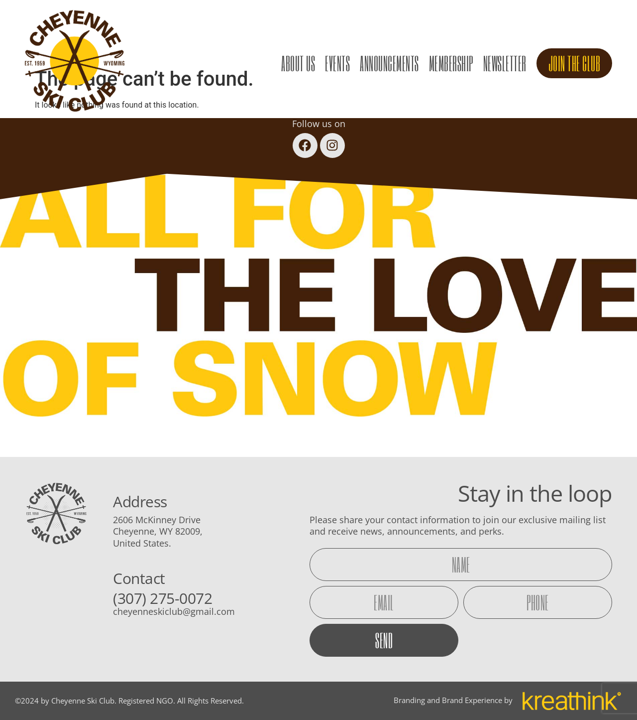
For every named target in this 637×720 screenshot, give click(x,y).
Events (337, 63)
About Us (298, 63)
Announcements (389, 63)
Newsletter (505, 63)
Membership (451, 63)
